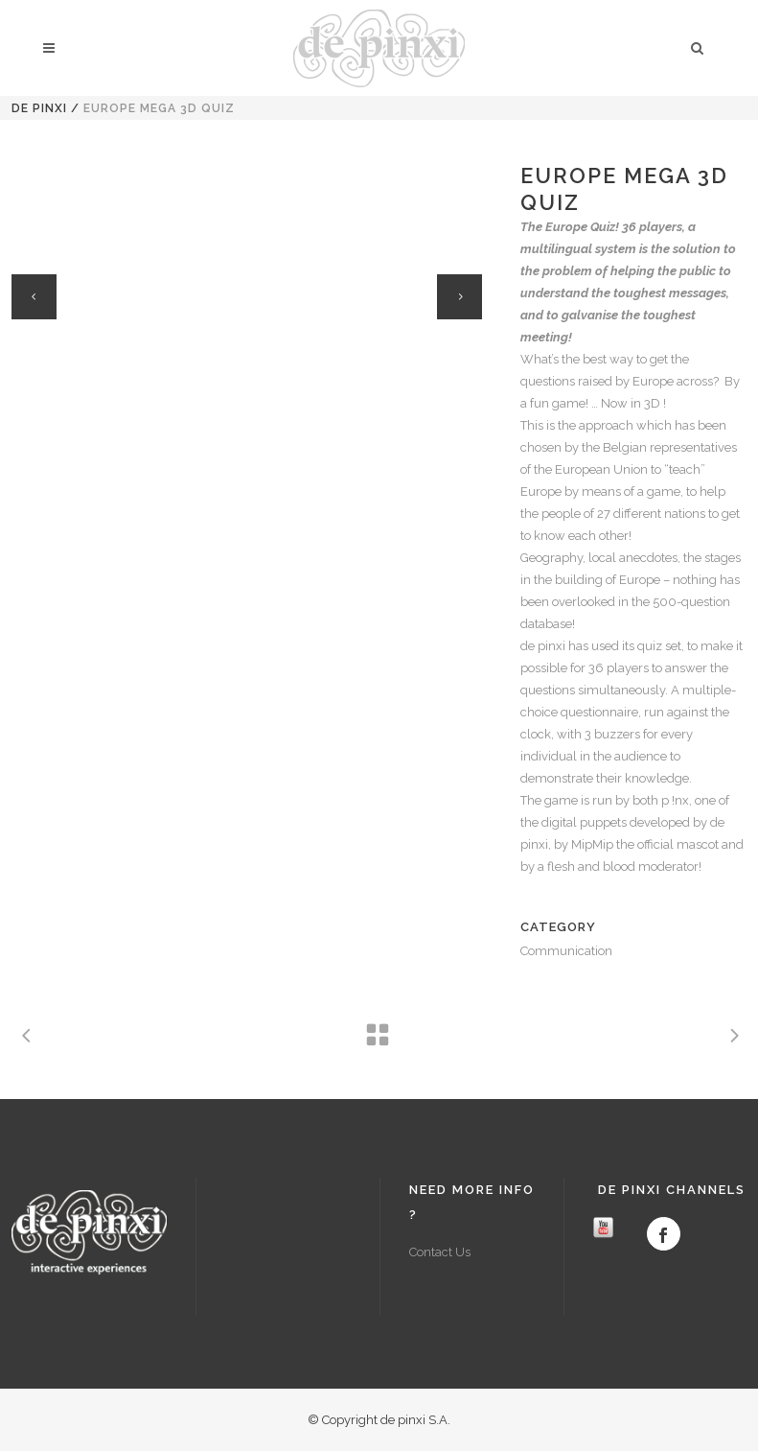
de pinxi (39, 108)
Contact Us (440, 1252)
